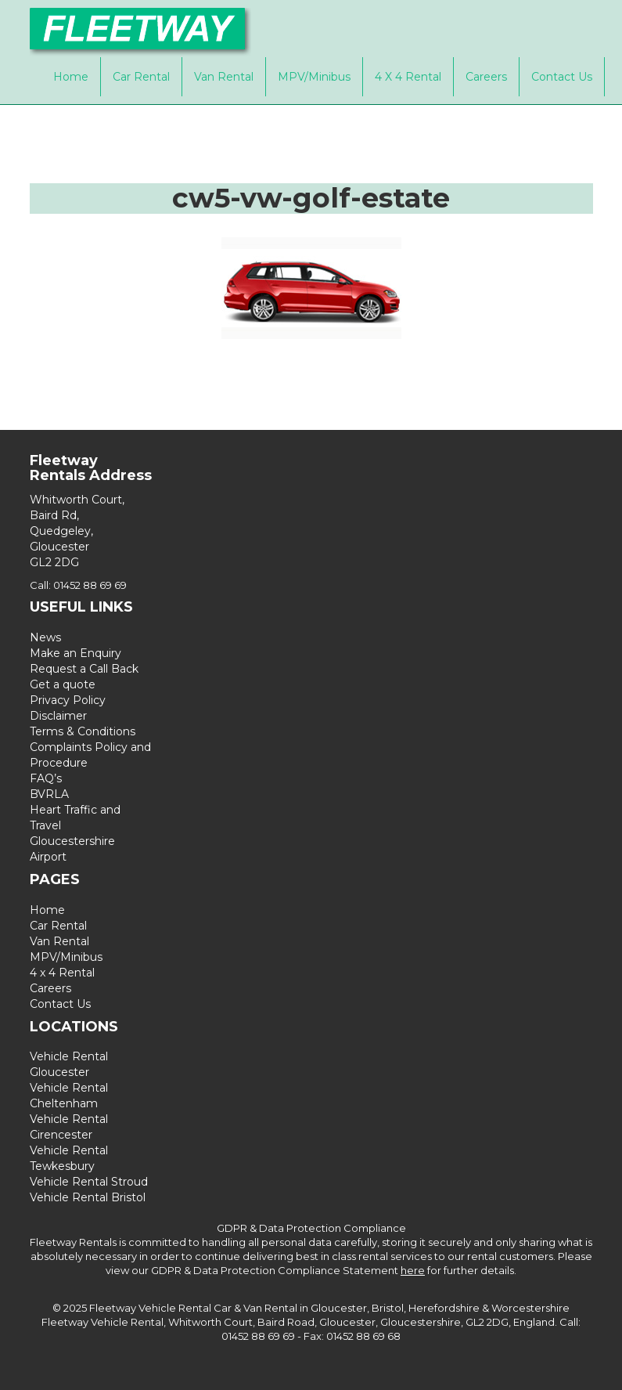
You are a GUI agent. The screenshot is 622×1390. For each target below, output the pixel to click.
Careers (486, 77)
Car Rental (141, 77)
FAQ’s (46, 778)
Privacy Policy (68, 700)
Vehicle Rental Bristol (88, 1197)
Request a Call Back (84, 669)
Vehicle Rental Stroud (89, 1182)
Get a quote (62, 684)
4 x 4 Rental (408, 77)
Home (70, 77)
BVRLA (49, 794)
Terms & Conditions (82, 731)
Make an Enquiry (75, 653)
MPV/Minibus (314, 77)
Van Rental (223, 77)
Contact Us (561, 77)
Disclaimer (58, 716)
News (45, 637)
